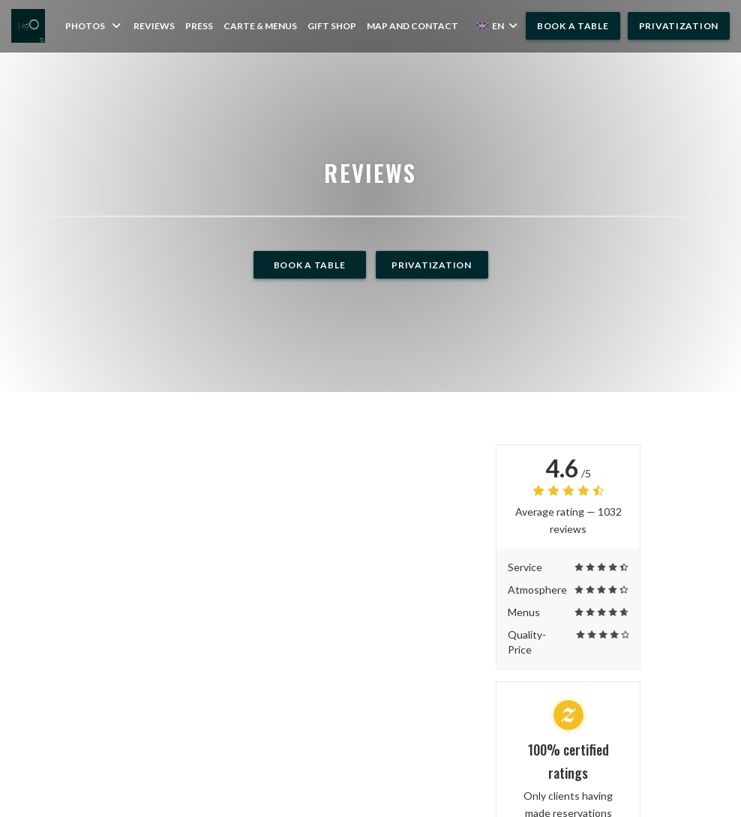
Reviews (154, 25)
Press (199, 25)
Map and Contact (412, 25)
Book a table (573, 25)
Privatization (678, 25)
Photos (94, 25)
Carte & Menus (260, 25)
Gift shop (332, 25)
